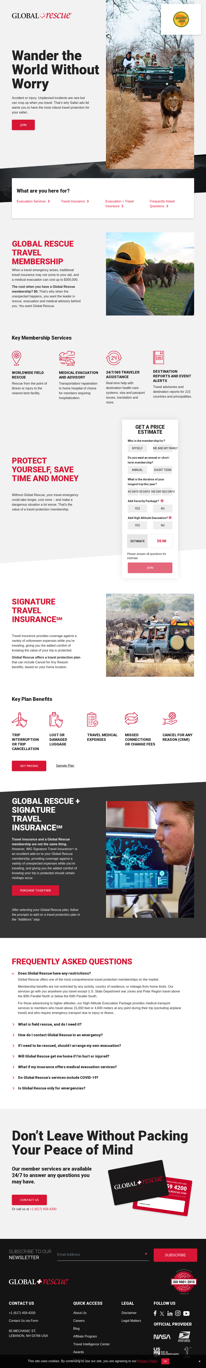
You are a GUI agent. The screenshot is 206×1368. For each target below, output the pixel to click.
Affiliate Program (85, 1336)
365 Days (167, 491)
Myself (137, 448)
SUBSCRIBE (175, 1255)
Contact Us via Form (23, 1320)
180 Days (156, 491)
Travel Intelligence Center (91, 1344)
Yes (137, 508)
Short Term (162, 470)
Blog (76, 1328)
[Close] (199, 1361)
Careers (79, 1320)
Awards (78, 1352)
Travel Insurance (75, 201)
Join (23, 125)
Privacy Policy (147, 1361)
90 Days (144, 491)
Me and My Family (162, 448)
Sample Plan (65, 765)
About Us (80, 1313)
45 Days (133, 491)
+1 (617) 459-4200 (43, 1209)
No (163, 508)
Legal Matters (131, 1320)
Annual (137, 470)
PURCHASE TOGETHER (35, 890)
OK (165, 1361)
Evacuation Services (33, 201)
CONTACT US (29, 1200)
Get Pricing (29, 766)
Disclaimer (129, 1313)
